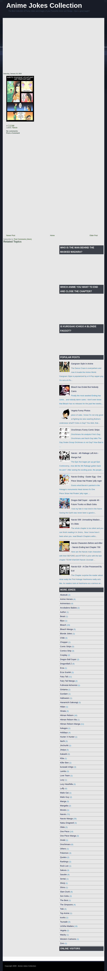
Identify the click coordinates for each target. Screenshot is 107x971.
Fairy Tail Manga (67, 681)
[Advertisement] (28, 45)
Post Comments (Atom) (23, 239)
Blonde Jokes (66, 633)
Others (63, 849)
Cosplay (63, 655)
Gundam (64, 694)
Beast (62, 616)
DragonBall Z (66, 664)
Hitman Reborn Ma (68, 719)
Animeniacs (65, 603)
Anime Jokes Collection (44, 5)
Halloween (64, 698)
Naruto (14, 128)
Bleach (63, 625)
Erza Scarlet (65, 672)
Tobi (62, 909)
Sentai (63, 879)
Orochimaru (65, 844)
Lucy (62, 780)
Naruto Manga (66, 818)
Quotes (63, 857)
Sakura (63, 870)
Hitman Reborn (66, 715)
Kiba (62, 758)
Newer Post (10, 235)
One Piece (64, 831)
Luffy (62, 788)
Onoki (62, 840)
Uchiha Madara (67, 926)
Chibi (62, 638)
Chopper (64, 642)
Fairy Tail (64, 676)
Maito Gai (64, 793)
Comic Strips (65, 646)
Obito (62, 827)
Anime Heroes (66, 599)
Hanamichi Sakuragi (69, 702)
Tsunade (64, 922)
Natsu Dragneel (67, 823)
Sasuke (63, 874)
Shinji (62, 883)
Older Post (94, 235)
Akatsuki (64, 595)
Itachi (62, 741)
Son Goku (64, 896)
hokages (64, 728)
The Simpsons (66, 904)
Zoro (62, 943)
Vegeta (63, 930)
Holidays (64, 732)
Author (63, 612)
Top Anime (64, 913)
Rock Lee (64, 866)
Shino (62, 887)
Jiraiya (63, 750)
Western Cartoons (68, 939)
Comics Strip (65, 651)
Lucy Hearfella (66, 784)
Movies (63, 810)
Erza (62, 668)
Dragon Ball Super (68, 659)
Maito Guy (64, 797)
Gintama (64, 689)
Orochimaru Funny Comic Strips (85, 430)
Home (52, 235)
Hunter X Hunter (67, 737)
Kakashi (63, 754)
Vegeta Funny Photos (80, 410)
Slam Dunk (65, 892)
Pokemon (64, 853)
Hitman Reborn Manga (70, 724)
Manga (63, 801)
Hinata (63, 711)
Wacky (63, 935)
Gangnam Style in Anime (82, 364)
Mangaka (64, 806)
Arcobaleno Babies (68, 608)
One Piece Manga (68, 836)
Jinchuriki (64, 745)
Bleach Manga (66, 629)
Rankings (64, 861)
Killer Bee (64, 762)
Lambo (63, 771)
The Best (64, 900)
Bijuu (62, 621)
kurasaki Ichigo (66, 767)
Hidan (62, 707)
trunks (62, 917)
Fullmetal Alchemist (68, 685)
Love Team (65, 775)
